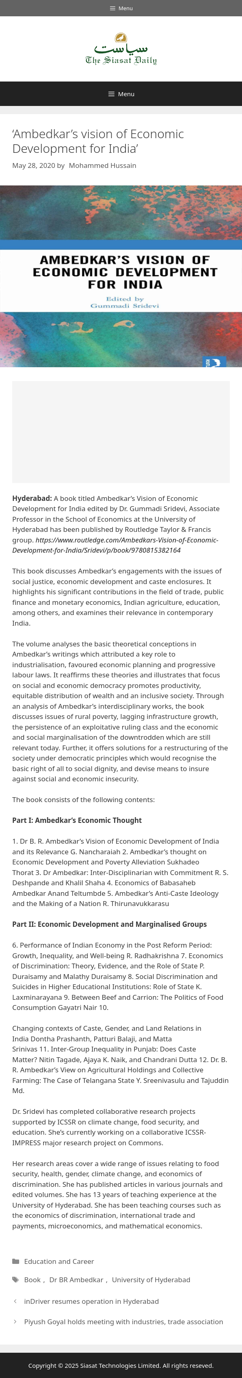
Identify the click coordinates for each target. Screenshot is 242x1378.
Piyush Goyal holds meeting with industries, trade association (123, 1321)
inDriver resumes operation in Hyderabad (91, 1301)
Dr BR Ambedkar (75, 1279)
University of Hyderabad (150, 1279)
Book (32, 1279)
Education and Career (59, 1261)
